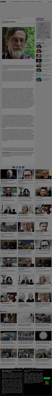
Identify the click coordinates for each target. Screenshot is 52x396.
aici (8, 387)
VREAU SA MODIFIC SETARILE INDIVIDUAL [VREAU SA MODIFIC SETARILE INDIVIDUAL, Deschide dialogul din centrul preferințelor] (47, 383)
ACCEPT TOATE (47, 378)
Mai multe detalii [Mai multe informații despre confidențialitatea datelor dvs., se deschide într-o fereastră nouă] (19, 377)
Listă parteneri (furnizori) (28, 383)
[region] (26, 382)
